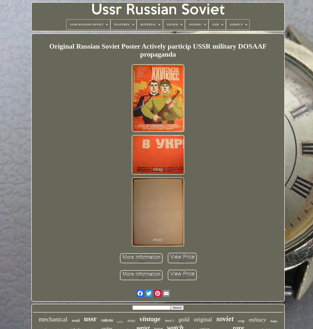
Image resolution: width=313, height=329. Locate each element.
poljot (120, 321)
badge (273, 321)
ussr (90, 319)
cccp (241, 321)
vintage (150, 319)
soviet (224, 319)
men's (169, 320)
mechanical (53, 319)
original (203, 319)
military (257, 320)
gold (184, 319)
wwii (76, 320)
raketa (107, 320)
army (131, 320)
